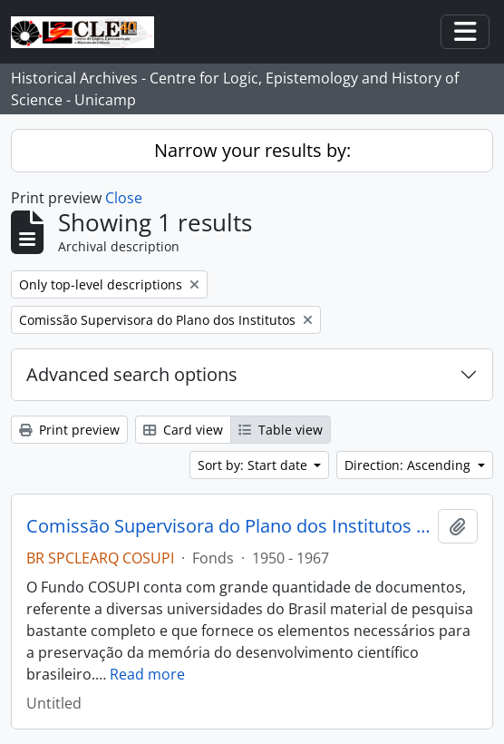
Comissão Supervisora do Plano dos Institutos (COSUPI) (228, 526)
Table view (280, 429)
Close (123, 198)
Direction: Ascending (409, 465)
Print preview (69, 429)
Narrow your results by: (252, 150)
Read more (147, 674)
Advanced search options (131, 374)
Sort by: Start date (254, 465)
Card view (183, 429)
